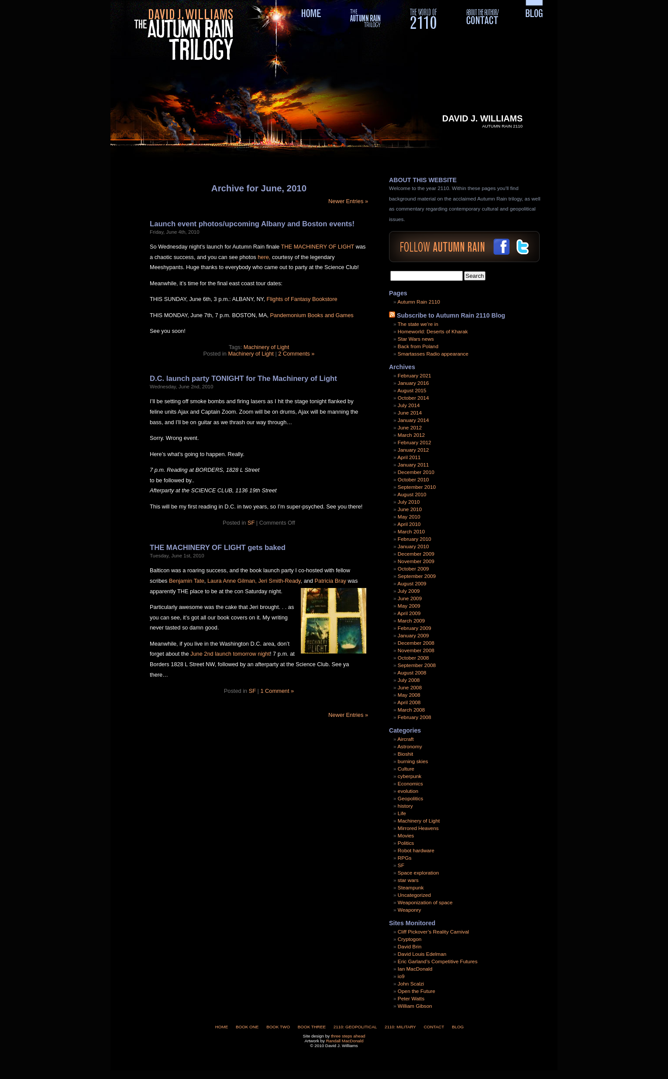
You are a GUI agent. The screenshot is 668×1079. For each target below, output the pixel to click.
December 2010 (416, 472)
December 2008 (416, 643)
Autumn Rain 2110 (418, 302)
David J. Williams (482, 118)
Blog (458, 1026)
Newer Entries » (348, 201)
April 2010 (408, 524)
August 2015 (411, 390)
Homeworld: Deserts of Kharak (433, 332)
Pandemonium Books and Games (312, 315)
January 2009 (413, 636)
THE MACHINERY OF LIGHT (318, 246)
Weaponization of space (425, 902)
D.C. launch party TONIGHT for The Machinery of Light (243, 378)
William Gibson (415, 1006)
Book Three (312, 1026)
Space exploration (418, 873)
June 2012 (410, 428)
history (405, 806)
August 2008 (411, 673)
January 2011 (413, 465)
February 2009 (414, 628)
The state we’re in (418, 324)
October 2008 (413, 658)
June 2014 (410, 413)
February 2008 (414, 717)
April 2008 (408, 702)
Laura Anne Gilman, (232, 581)
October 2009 (413, 569)
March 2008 (411, 710)
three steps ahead (348, 1036)
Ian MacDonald (415, 969)
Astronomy (409, 747)
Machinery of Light (266, 347)
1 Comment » (277, 691)
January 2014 (413, 420)
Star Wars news (416, 339)
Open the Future (416, 991)
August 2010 (411, 494)
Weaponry (409, 910)
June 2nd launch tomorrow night (230, 653)
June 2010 (410, 509)
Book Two (278, 1026)
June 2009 (410, 598)
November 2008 (416, 650)
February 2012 (414, 442)
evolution (408, 791)
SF (251, 522)
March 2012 (411, 435)
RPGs (404, 858)
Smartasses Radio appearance (433, 354)
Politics (406, 843)
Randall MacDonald (345, 1040)
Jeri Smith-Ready (279, 581)
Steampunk (411, 888)
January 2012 (413, 450)
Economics (410, 784)
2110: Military (400, 1026)
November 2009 (416, 561)
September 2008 (417, 665)
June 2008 (410, 688)
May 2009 (409, 606)
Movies (406, 836)
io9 (401, 976)
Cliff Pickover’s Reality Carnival (433, 932)
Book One (247, 1026)
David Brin (409, 947)
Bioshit (405, 754)
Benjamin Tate (185, 581)
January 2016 (413, 383)
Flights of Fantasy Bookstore (302, 299)
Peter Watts (411, 999)
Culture (406, 769)
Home (221, 1026)
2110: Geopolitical (355, 1026)
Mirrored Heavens (418, 828)
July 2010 (409, 502)
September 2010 (417, 487)
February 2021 (414, 376)
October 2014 (413, 398)
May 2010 (409, 517)
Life (402, 813)
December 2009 (416, 554)
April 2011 (408, 457)
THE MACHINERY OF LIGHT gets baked (218, 547)
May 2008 (409, 695)
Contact (434, 1026)
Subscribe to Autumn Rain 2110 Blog (451, 315)
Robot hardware (416, 850)
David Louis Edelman (422, 954)
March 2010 (411, 532)
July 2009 (409, 591)
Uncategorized (414, 895)
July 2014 (409, 405)
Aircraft (405, 739)
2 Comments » (296, 353)
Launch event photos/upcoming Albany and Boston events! (252, 224)
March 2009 (411, 621)
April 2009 (408, 613)
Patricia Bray (331, 581)
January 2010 (413, 546)
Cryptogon (409, 939)
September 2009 (417, 576)
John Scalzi (411, 984)
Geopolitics (410, 798)
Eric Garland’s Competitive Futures (438, 961)
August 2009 (411, 584)
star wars (408, 880)
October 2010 (413, 480)
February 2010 (414, 539)
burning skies (413, 761)
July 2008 (409, 680)
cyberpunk (409, 776)
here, (264, 257)
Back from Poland (418, 346)
